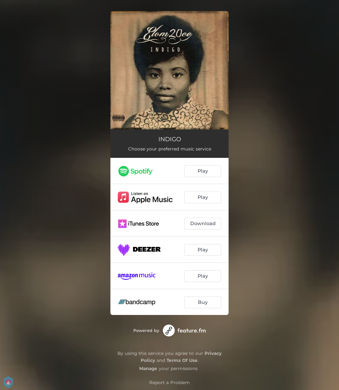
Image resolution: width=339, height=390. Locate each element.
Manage (148, 368)
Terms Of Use (182, 360)
